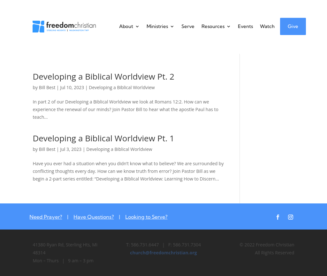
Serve (187, 26)
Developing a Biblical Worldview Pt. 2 (103, 76)
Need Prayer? (43, 217)
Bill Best (47, 87)
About (126, 26)
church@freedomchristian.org (163, 253)
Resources (213, 26)
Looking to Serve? (144, 217)
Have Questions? (92, 217)
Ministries (157, 26)
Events (245, 26)
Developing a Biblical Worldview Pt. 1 (103, 138)
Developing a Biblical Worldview (122, 87)
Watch (267, 26)
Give (293, 26)
